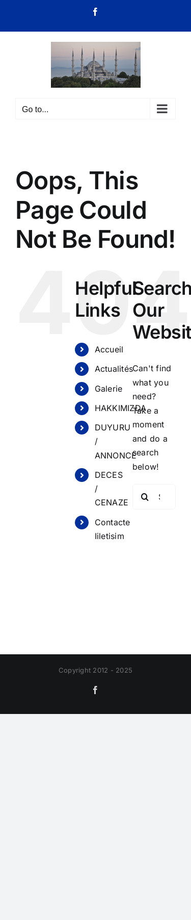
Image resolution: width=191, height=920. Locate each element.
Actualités (114, 369)
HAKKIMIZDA (120, 408)
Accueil (109, 349)
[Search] (145, 496)
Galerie (109, 389)
